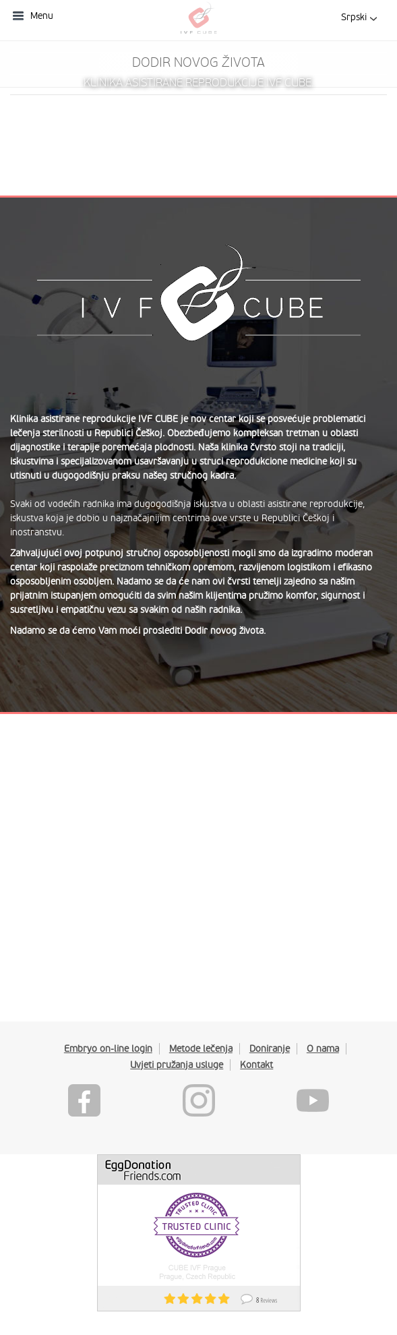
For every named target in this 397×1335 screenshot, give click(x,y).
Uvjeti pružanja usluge (176, 1064)
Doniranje (269, 1048)
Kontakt (256, 1064)
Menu (41, 15)
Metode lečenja (201, 1048)
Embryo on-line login (108, 1048)
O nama (323, 1048)
